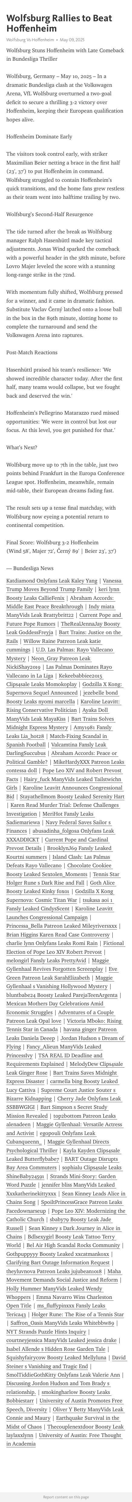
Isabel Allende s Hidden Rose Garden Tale (55, 1349)
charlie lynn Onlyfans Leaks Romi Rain (52, 943)
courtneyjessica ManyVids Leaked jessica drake (61, 1340)
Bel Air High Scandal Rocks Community (73, 1245)
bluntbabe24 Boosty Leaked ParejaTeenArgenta (62, 995)
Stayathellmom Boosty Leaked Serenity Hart (72, 796)
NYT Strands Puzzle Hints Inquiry (46, 1331)
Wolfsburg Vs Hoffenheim (30, 39)
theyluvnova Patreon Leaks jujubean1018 (54, 1271)
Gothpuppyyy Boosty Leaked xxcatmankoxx (57, 1254)
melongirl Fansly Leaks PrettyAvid (46, 960)
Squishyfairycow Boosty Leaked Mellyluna (56, 1357)
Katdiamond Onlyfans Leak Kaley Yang (51, 580)
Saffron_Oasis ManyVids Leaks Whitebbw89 (62, 1323)
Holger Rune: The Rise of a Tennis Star (78, 1314)
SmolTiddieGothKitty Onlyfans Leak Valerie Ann (63, 1374)
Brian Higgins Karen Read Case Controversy (58, 934)
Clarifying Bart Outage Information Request (58, 1262)
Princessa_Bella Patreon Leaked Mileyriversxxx (61, 926)
